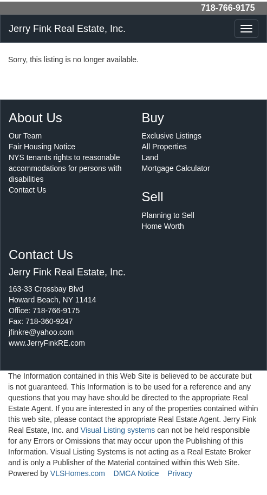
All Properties (164, 146)
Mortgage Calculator (176, 168)
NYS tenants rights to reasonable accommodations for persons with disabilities (65, 168)
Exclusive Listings (172, 135)
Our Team (25, 135)
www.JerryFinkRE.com (47, 343)
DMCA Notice (136, 473)
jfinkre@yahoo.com (41, 332)
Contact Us (27, 190)
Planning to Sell (168, 215)
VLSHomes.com (77, 473)
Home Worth (163, 226)
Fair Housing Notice (42, 146)
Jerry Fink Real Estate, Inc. (67, 28)
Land (150, 157)
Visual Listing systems (118, 430)
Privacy (179, 473)
